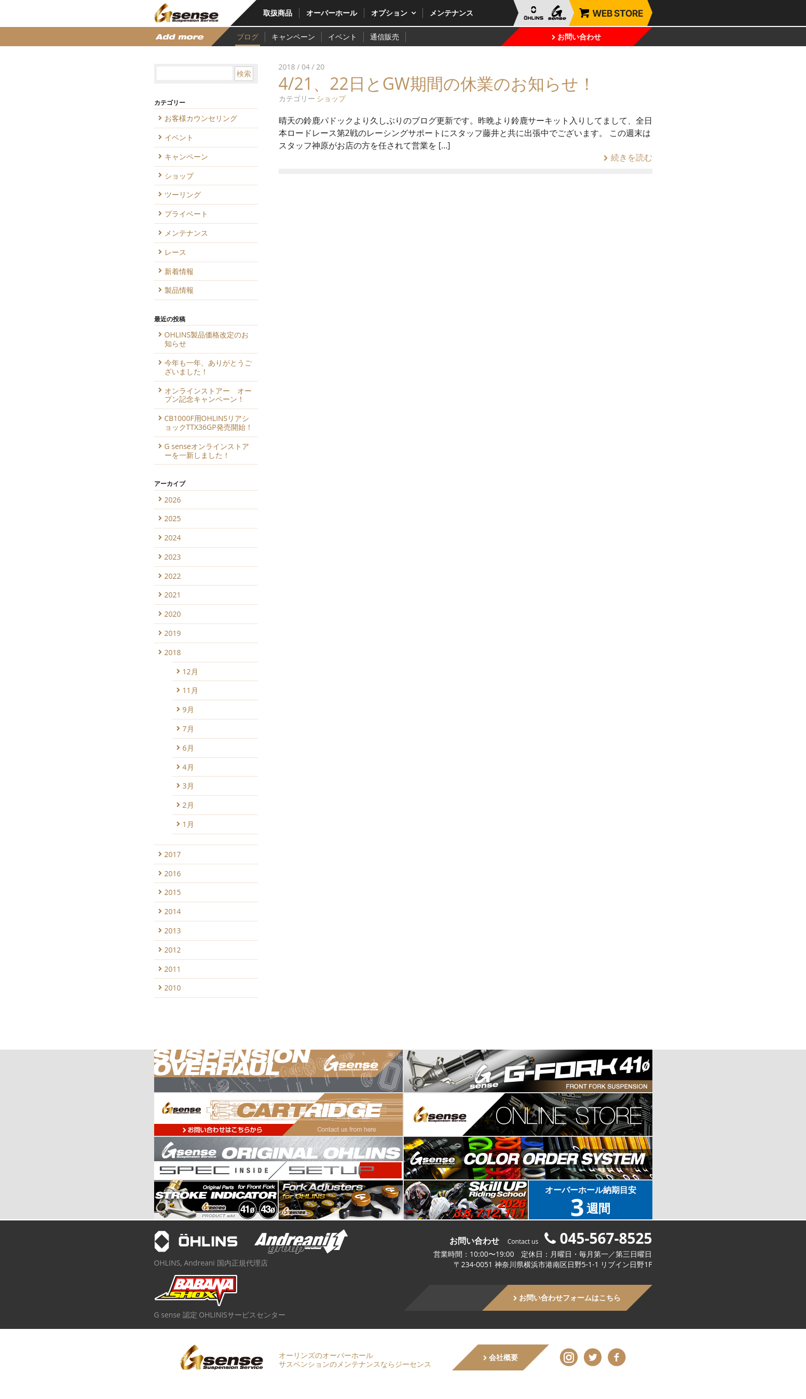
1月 (188, 824)
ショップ (331, 98)
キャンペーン (293, 37)
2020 (173, 614)
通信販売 (384, 37)
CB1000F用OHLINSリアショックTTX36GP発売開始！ (209, 422)
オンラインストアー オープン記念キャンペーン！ (208, 395)
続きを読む (628, 157)
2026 (173, 500)
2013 (173, 930)
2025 (173, 518)
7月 (188, 729)
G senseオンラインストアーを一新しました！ (207, 450)
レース (175, 252)
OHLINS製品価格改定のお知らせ (207, 339)
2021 (173, 595)
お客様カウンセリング (201, 118)
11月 (190, 690)
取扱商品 (277, 13)
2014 (173, 911)
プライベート (186, 214)
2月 (188, 805)
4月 (188, 767)
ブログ (247, 37)
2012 (173, 950)
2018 (173, 652)
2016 (173, 873)
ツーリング (183, 194)
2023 (173, 557)
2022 (173, 576)
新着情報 (179, 271)
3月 (188, 786)
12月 (190, 671)
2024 (173, 537)
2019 (173, 633)
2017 (173, 854)
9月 (188, 709)
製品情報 (179, 290)
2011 (173, 969)
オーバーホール (331, 13)
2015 (173, 892)
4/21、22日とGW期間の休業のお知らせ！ (437, 83)
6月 (188, 748)
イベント (342, 37)
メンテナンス (451, 13)
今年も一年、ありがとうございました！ (208, 367)
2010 (173, 988)
